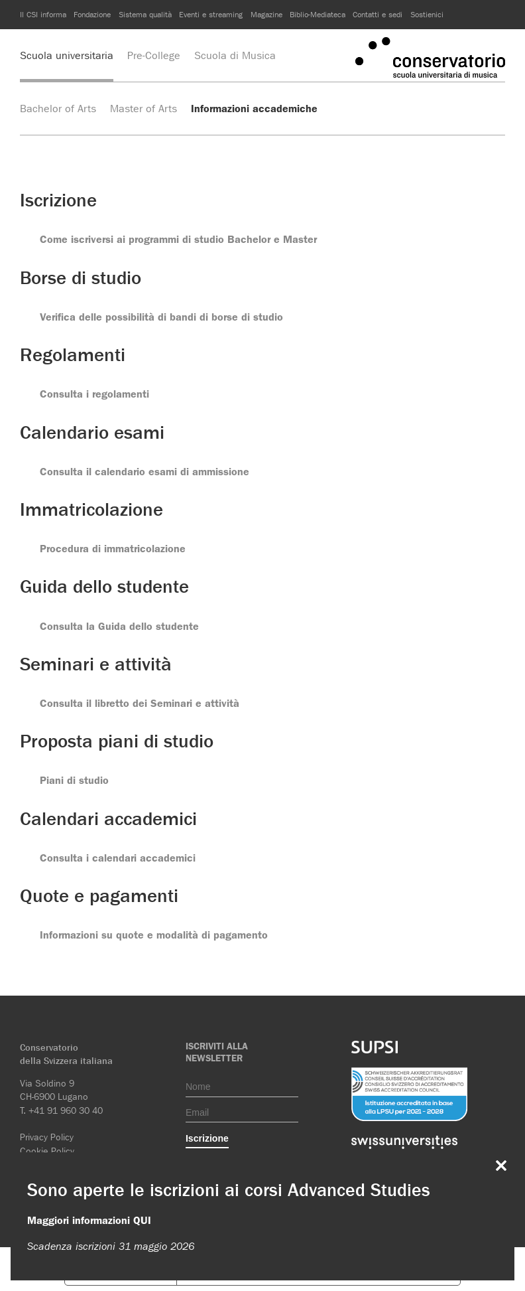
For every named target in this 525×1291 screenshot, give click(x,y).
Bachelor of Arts (58, 108)
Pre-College (153, 55)
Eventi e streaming (211, 14)
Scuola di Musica (235, 55)
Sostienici (426, 14)
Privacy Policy (47, 1137)
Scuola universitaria (66, 55)
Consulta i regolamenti (94, 394)
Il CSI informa (43, 14)
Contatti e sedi (377, 14)
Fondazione (92, 14)
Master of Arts (143, 108)
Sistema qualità (145, 14)
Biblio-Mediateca (317, 14)
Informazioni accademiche (254, 108)
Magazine (266, 14)
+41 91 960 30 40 (66, 1110)
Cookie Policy (47, 1151)
